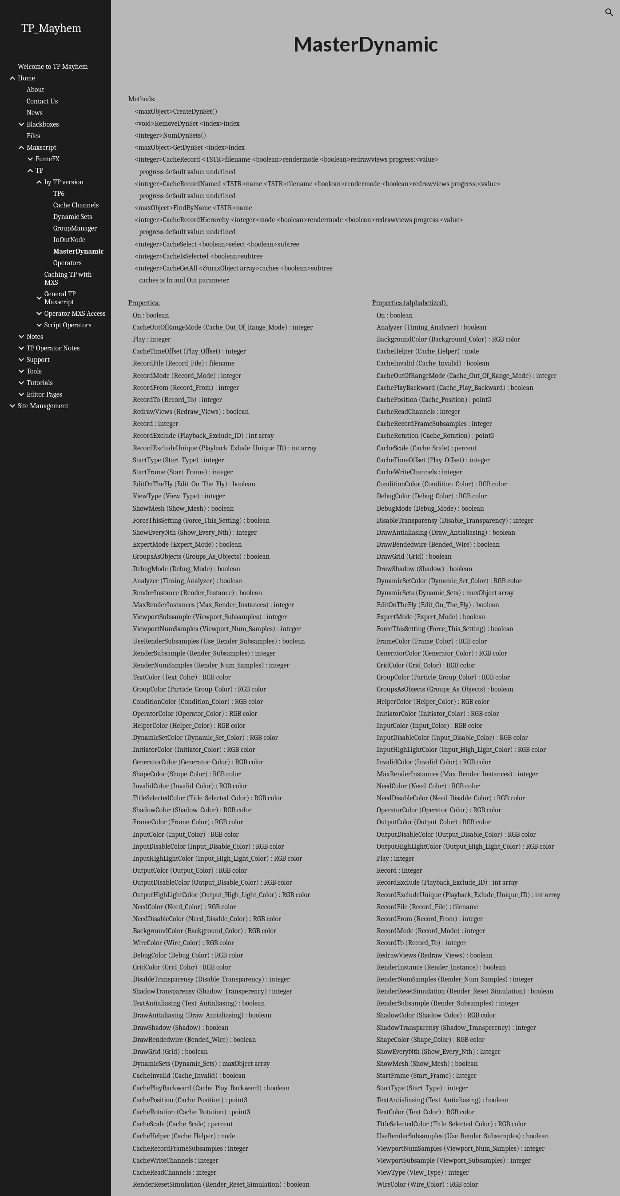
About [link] (35, 90)
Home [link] (26, 78)
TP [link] (39, 171)
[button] (609, 12)
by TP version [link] (63, 182)
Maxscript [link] (41, 147)
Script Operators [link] (67, 325)
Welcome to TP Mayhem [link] (53, 67)
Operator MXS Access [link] (75, 314)
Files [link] (33, 136)
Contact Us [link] (42, 101)
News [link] (35, 113)
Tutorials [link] (40, 383)
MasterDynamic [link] (78, 251)
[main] (365, 44)
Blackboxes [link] (43, 124)
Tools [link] (34, 371)
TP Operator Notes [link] (53, 348)
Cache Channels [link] (76, 205)
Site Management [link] (43, 406)
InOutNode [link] (69, 240)
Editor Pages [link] (44, 394)
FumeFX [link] (48, 159)
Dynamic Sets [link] (72, 217)
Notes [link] (35, 337)
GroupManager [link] (75, 228)
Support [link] (38, 360)
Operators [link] (67, 263)
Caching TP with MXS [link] (68, 278)
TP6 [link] (58, 194)
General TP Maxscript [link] (60, 298)
